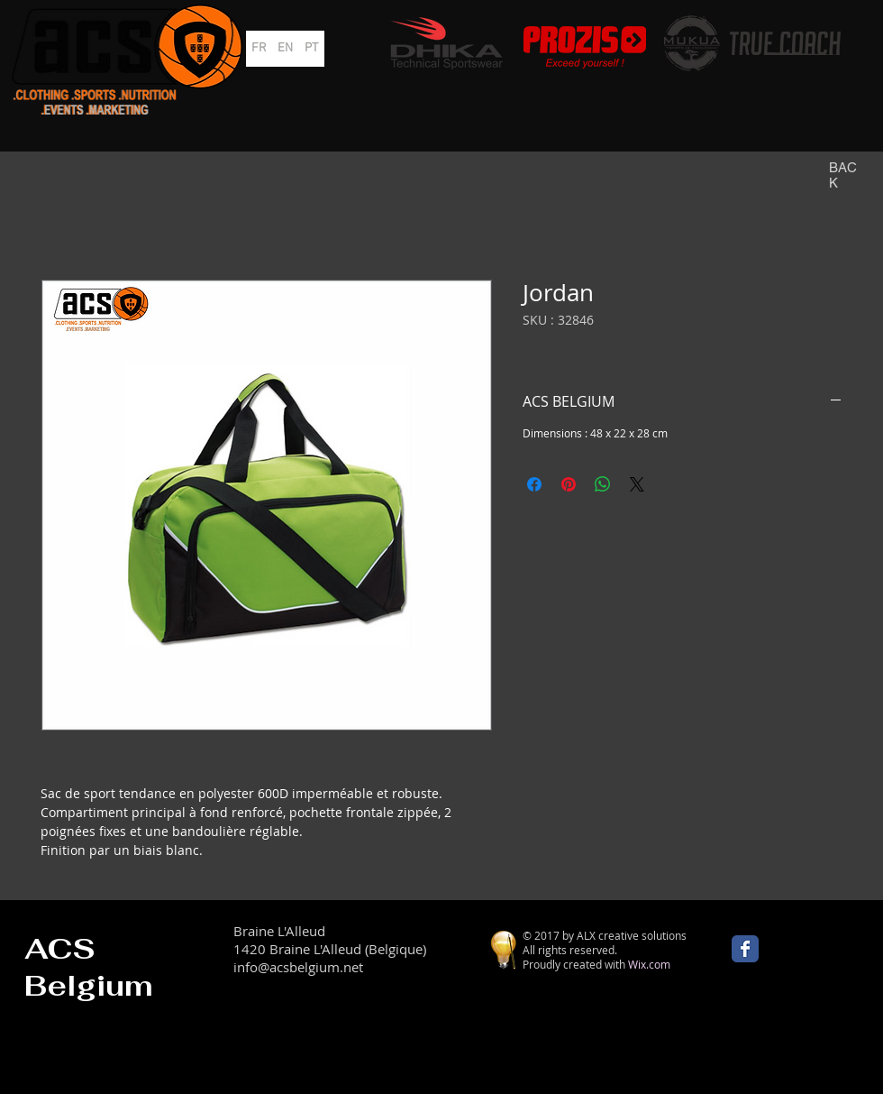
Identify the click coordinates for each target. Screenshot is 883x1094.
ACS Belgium (88, 967)
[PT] (311, 49)
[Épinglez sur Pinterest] (568, 484)
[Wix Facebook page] (745, 948)
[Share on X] (637, 484)
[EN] (285, 49)
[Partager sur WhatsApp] (603, 484)
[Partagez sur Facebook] (534, 484)
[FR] (259, 49)
